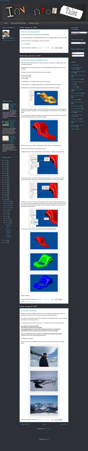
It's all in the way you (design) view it (34, 60)
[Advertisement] (9, 70)
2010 (5, 195)
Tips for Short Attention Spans (18, 23)
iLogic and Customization (77, 95)
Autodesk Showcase (76, 79)
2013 (5, 188)
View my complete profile (8, 40)
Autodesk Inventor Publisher (78, 75)
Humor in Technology (76, 93)
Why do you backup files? (30, 32)
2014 (5, 186)
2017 (5, 179)
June (7, 214)
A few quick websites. (29, 311)
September (8, 207)
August (7, 209)
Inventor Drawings (75, 106)
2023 (5, 166)
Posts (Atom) (47, 428)
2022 (5, 169)
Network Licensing (75, 118)
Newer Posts (25, 424)
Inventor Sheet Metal (76, 108)
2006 (5, 242)
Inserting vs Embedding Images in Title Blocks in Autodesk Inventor (13, 140)
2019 (5, 175)
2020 (5, 173)
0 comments (46, 47)
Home (5, 23)
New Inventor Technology (77, 121)
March (7, 218)
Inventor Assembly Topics (31, 301)
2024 (5, 164)
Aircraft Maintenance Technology (76, 68)
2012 (5, 190)
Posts (74, 53)
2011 (5, 192)
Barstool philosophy (76, 81)
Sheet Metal (74, 129)
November (8, 203)
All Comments (76, 55)
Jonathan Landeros (9, 38)
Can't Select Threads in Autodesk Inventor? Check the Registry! (13, 123)
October (8, 205)
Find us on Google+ (5, 0)
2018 (5, 177)
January (8, 222)
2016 (5, 182)
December (8, 201)
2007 (5, 240)
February (8, 220)
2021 (5, 171)
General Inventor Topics (77, 89)
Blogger (47, 439)
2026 (5, 160)
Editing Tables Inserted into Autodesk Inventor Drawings (13, 106)
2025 (5, 162)
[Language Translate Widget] (79, 32)
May (7, 216)
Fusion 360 (74, 86)
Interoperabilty (74, 99)
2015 (5, 184)
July (7, 212)
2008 (5, 199)
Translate (81, 34)
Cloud (72, 84)
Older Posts (63, 424)
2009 (5, 197)
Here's (22, 44)
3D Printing (74, 65)
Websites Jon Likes (34, 23)
